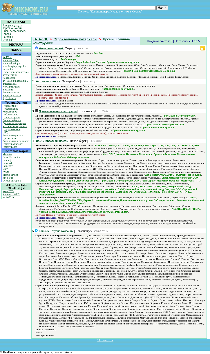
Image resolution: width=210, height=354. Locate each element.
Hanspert (7, 163)
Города (7, 33)
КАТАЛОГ (40, 39)
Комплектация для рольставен (13, 136)
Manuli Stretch (10, 174)
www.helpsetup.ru (12, 63)
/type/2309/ (8, 191)
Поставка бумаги (12, 120)
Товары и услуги (12, 25)
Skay (5, 169)
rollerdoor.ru (9, 78)
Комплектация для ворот (16, 141)
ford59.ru (7, 57)
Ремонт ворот (10, 147)
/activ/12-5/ (9, 197)
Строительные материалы (75, 39)
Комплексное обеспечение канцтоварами (11, 114)
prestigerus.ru (10, 75)
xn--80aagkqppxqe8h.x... (15, 66)
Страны (7, 39)
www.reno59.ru (11, 60)
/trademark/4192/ (11, 194)
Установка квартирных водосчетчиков (15, 128)
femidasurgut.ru (11, 92)
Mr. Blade (8, 177)
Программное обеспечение (10, 107)
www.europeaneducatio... (16, 72)
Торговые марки (12, 28)
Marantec (7, 154)
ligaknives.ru (9, 98)
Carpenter (8, 166)
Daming (7, 160)
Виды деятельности (14, 31)
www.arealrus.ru (11, 86)
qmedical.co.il (10, 83)
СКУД (6, 132)
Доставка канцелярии (14, 123)
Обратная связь (105, 340)
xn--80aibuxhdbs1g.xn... (15, 80)
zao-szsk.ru (8, 69)
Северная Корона (12, 180)
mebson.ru (8, 89)
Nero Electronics (11, 157)
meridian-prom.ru (12, 95)
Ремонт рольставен (13, 144)
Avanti (6, 171)
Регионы (8, 36)
